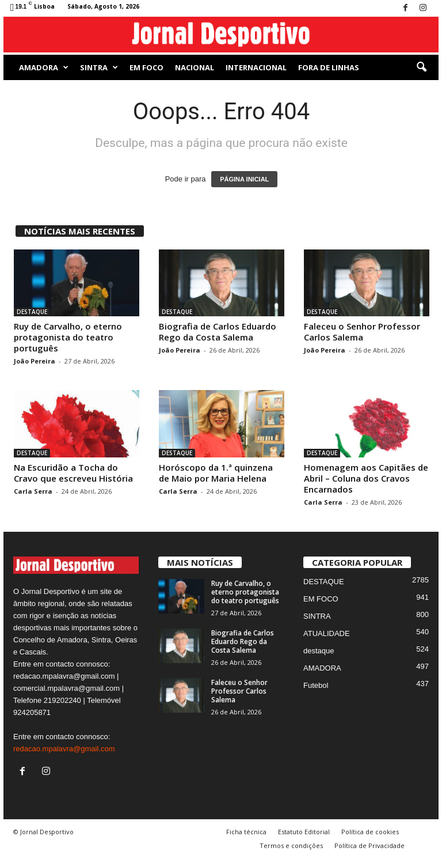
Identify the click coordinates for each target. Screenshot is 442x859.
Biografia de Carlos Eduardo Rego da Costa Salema (217, 331)
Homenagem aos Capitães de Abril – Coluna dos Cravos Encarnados (366, 478)
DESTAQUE (32, 312)
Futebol (315, 685)
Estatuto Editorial (304, 831)
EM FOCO (146, 67)
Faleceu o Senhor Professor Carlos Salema (362, 331)
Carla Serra (33, 491)
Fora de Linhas (328, 67)
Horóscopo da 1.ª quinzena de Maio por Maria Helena (216, 472)
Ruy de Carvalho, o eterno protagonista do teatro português (68, 337)
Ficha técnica (246, 831)
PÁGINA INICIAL (244, 179)
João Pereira (34, 361)
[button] (421, 67)
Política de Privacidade (369, 845)
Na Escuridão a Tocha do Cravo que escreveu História (73, 472)
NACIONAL (194, 67)
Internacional (256, 67)
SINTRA (99, 67)
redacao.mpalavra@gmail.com (64, 748)
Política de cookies (370, 831)
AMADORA (43, 67)
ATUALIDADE (326, 633)
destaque (318, 650)
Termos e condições (291, 845)
